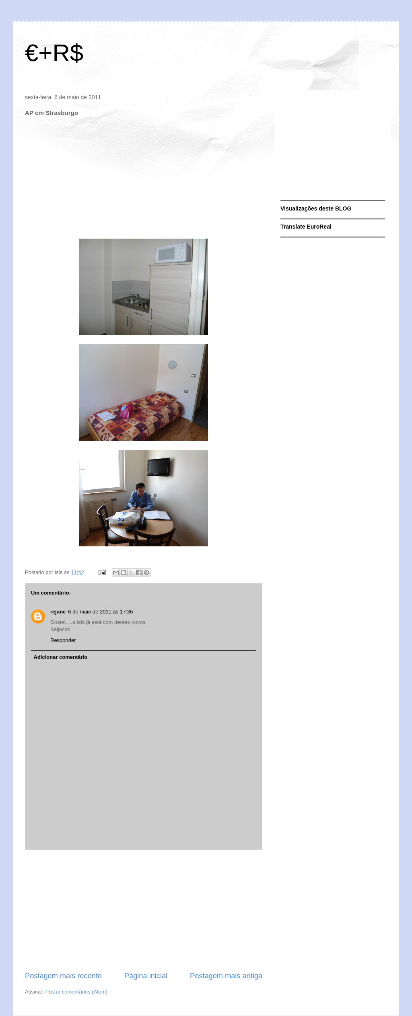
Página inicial (145, 976)
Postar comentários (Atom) (76, 992)
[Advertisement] (143, 910)
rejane (58, 612)
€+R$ (54, 52)
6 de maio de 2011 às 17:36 (100, 612)
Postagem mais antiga (226, 976)
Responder (63, 640)
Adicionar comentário (61, 657)
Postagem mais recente (63, 976)
